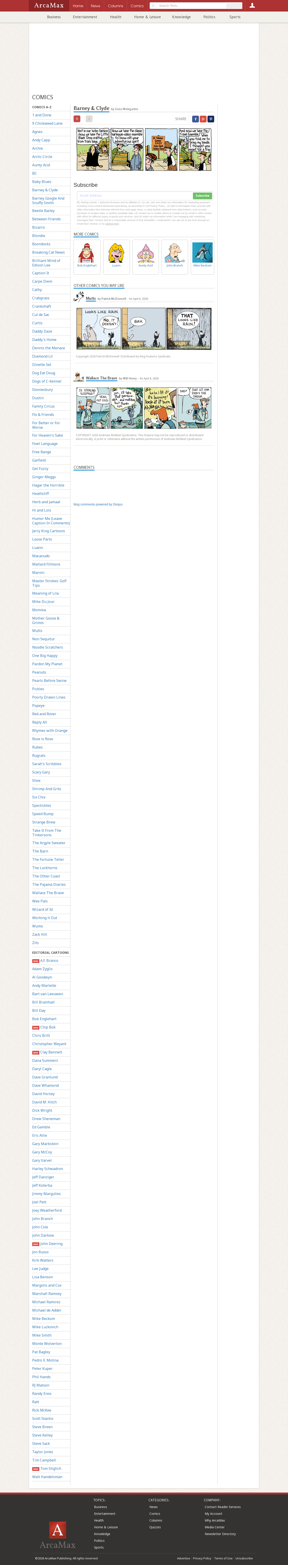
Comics (154, 1513)
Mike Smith (42, 1335)
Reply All (39, 722)
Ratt (35, 1401)
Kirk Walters (42, 1260)
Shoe (36, 780)
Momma (39, 609)
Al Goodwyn (42, 977)
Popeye (38, 705)
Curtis (37, 322)
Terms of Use (223, 1558)
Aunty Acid (41, 164)
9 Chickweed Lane (47, 123)
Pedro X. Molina (45, 1360)
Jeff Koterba (42, 1185)
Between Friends (46, 218)
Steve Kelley (42, 1435)
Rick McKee (41, 1410)
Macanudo (41, 555)
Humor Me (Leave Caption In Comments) (51, 520)
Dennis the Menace (48, 347)
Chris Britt (41, 1035)
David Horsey (43, 1093)
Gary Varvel (42, 1160)
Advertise (183, 1558)
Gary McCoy (42, 1152)
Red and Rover (44, 713)
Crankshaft (41, 306)
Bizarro (38, 227)
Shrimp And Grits (46, 788)
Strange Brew (43, 822)
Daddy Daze (42, 331)
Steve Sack (41, 1443)
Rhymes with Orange (50, 730)
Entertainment (85, 16)
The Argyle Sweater (48, 842)
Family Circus (43, 406)
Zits (35, 942)
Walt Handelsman (47, 1476)
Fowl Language (45, 443)
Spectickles (41, 805)
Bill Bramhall (43, 1002)
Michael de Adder (46, 1310)
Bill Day (38, 1010)
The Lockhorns (44, 867)
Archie (37, 148)
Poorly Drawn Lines (48, 697)
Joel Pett (39, 1202)
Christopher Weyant (49, 1043)
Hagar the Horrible (48, 485)
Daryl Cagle (42, 1068)
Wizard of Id (42, 909)
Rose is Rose (42, 738)
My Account (213, 1513)
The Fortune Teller (48, 859)
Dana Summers (45, 1060)
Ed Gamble (41, 1127)
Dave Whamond (45, 1085)
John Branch (42, 1218)
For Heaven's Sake (47, 435)
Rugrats (38, 755)
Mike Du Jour (43, 601)
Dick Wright (42, 1110)
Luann (37, 547)
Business (54, 16)
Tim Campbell (44, 1460)
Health (115, 16)
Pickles (38, 688)
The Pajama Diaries (49, 884)
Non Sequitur (43, 638)
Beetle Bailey (43, 210)
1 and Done (41, 115)
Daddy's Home (44, 339)
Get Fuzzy (40, 468)
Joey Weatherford (47, 1210)
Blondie (38, 235)
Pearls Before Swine (49, 680)
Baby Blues (41, 181)
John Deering (47, 1243)
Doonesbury (42, 389)
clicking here (112, 223)
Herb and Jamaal (46, 501)
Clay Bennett (47, 1052)
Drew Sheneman (46, 1118)
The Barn (40, 851)
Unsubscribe (244, 1558)
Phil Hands (41, 1376)
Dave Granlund (45, 1077)
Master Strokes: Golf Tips (49, 583)
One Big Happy (45, 655)
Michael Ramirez (46, 1301)
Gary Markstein (45, 1143)
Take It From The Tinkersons (46, 832)
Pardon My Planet (47, 663)
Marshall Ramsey (46, 1293)
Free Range (41, 451)
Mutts (37, 630)
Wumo (37, 926)
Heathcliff (40, 493)
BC (34, 173)
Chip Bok (44, 1027)
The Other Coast (46, 876)
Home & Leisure (147, 16)
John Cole (40, 1226)
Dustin (38, 397)
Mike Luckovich (45, 1326)
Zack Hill (39, 934)
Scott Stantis (42, 1418)
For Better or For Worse (46, 425)
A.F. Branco (45, 960)
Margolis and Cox (46, 1285)
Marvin (38, 572)
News (153, 1507)
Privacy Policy (202, 1558)
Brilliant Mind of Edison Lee (46, 263)
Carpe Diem (42, 281)
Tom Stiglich (46, 1468)
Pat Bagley (41, 1351)
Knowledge (181, 16)
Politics (209, 16)
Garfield (39, 460)
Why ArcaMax (215, 1520)
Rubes (37, 747)
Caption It (40, 273)
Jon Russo (40, 1251)
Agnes (37, 131)
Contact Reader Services (223, 1507)
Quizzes (155, 1527)
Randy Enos (42, 1393)
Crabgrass (41, 297)
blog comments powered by (98, 504)
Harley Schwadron (47, 1168)
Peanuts (39, 672)
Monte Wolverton (47, 1343)
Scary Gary (41, 772)
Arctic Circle (42, 156)
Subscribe (202, 195)
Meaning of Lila (45, 593)
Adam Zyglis (42, 968)
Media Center (215, 1527)
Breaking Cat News (48, 252)
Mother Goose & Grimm (45, 620)
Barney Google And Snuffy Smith (48, 200)
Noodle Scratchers (47, 647)
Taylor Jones (42, 1451)
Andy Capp (41, 140)
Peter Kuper (42, 1368)
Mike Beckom (43, 1318)
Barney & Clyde (45, 189)
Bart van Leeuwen (47, 993)
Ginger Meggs (44, 476)
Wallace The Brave (48, 892)
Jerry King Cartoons (48, 530)
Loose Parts (42, 539)
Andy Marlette (44, 985)
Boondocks (41, 243)
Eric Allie (39, 1135)
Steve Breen (42, 1426)
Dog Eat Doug (43, 372)
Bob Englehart (44, 1018)
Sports (235, 16)
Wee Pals (40, 901)
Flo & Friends (43, 414)
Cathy (37, 289)
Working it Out (44, 917)
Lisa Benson (42, 1276)
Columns (155, 1520)
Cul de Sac (40, 314)
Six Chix (38, 797)
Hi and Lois (41, 510)
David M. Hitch (44, 1102)
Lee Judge (40, 1268)
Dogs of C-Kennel (46, 381)
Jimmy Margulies (46, 1193)
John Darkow (43, 1235)
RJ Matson (40, 1385)
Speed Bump (43, 813)
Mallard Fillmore (46, 564)
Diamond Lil (42, 356)
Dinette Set (41, 364)
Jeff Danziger (43, 1177)
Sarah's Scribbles (46, 763)
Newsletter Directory (220, 1534)
